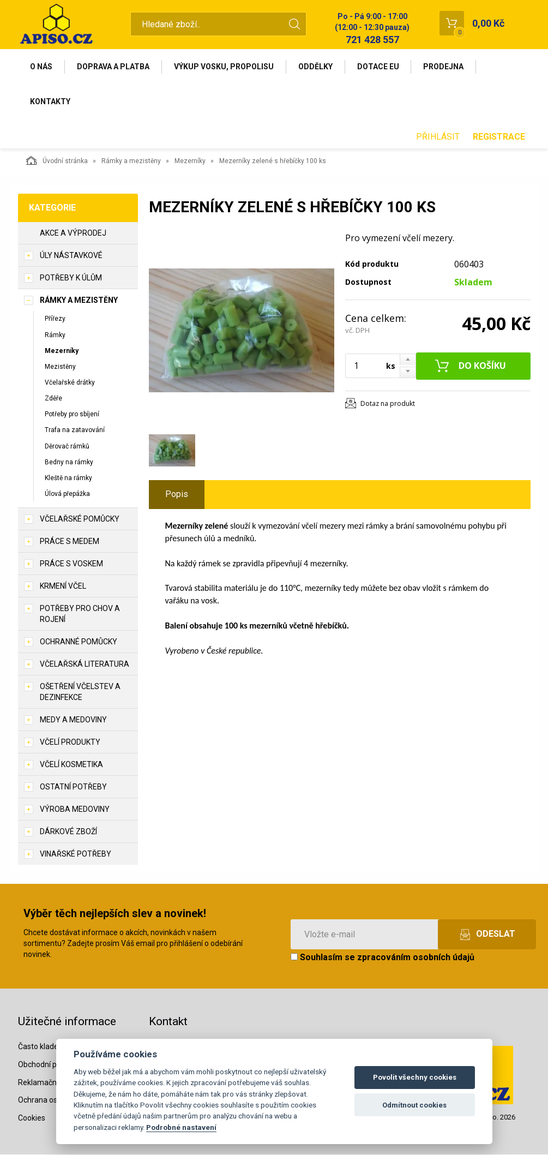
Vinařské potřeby (75, 854)
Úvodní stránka (57, 160)
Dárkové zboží (68, 832)
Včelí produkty (70, 742)
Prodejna (444, 66)
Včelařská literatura (84, 664)
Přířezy (55, 319)
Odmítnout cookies (414, 1105)
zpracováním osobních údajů (415, 958)
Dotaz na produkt (387, 403)
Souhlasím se (382, 958)
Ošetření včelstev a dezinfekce (80, 692)
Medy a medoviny (73, 720)
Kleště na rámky (68, 478)
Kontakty (51, 101)
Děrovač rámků (67, 446)
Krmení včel (63, 586)
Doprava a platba (113, 66)
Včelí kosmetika (71, 765)
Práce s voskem (71, 564)
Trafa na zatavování (75, 430)
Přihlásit (438, 136)
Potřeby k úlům (71, 278)
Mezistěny (60, 366)
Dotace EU (379, 66)
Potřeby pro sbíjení (72, 414)
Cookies (31, 1118)
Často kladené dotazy (55, 1046)
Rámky (55, 335)
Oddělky (316, 66)
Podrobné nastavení (181, 1127)
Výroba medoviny (75, 809)
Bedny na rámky (69, 462)
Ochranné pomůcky (78, 642)
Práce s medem (69, 541)
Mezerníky (190, 161)
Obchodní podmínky (52, 1064)
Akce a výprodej (73, 233)
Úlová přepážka (67, 494)
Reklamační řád (44, 1082)
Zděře (53, 399)
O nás (42, 66)
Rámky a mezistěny (131, 161)
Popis (176, 494)
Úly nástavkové (71, 256)
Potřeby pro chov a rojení (80, 614)
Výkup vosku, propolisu (224, 66)
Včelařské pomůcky (79, 519)
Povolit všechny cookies (414, 1077)
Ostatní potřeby (73, 787)
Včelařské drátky (70, 382)
